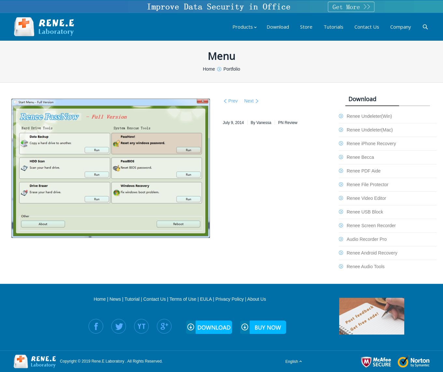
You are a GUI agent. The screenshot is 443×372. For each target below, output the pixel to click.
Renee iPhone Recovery (371, 143)
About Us (256, 299)
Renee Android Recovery (372, 252)
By (261, 122)
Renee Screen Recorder (371, 225)
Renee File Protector (367, 184)
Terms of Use (183, 299)
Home (100, 299)
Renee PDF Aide (364, 170)
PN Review (287, 122)
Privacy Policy (229, 299)
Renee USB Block (365, 211)
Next (249, 100)
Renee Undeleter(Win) (369, 116)
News (115, 299)
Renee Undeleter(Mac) (370, 129)
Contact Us (154, 299)
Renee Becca (360, 157)
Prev (233, 100)
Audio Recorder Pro (367, 239)
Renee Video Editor (366, 198)
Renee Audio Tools (366, 266)
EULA (206, 299)
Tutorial (132, 299)
